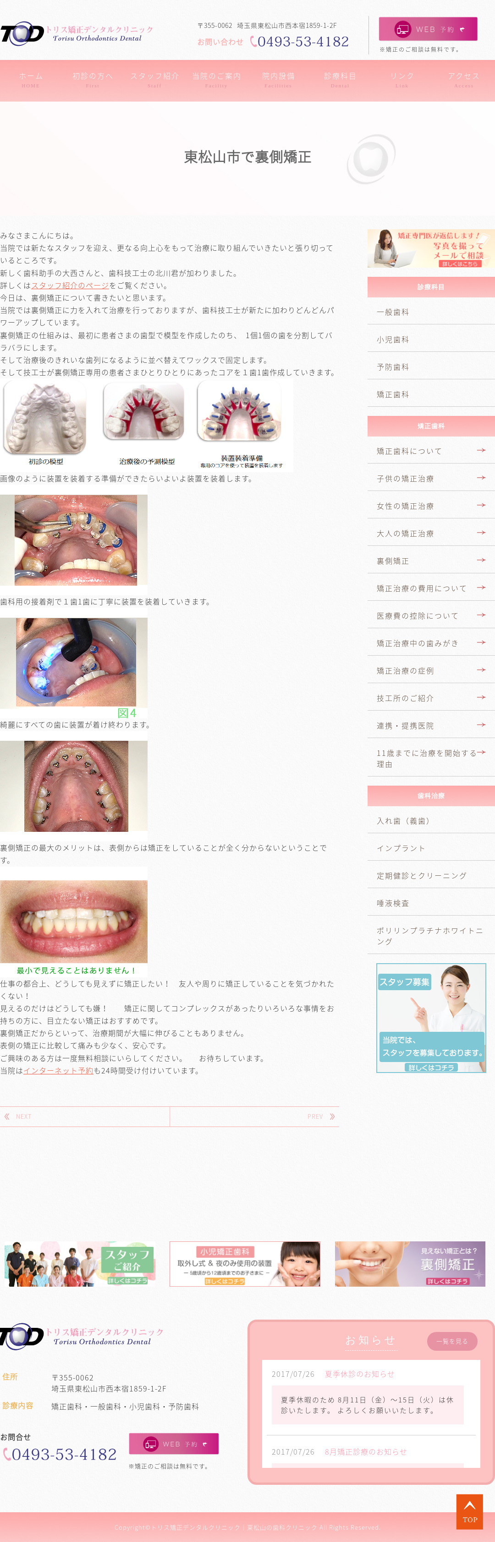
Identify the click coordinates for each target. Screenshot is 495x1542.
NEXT (24, 1116)
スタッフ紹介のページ (70, 285)
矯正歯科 (393, 393)
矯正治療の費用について (422, 587)
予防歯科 (393, 366)
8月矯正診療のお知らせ (366, 1451)
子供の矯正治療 (405, 478)
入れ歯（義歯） (405, 820)
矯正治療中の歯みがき (418, 642)
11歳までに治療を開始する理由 (427, 758)
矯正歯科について (410, 450)
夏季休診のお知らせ (360, 1373)
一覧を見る (452, 1341)
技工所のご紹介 (405, 697)
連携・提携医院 (405, 725)
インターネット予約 (58, 1070)
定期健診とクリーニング (422, 875)
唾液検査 (393, 902)
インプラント (401, 847)
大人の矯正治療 (405, 533)
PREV (315, 1116)
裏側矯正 (393, 560)
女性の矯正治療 (405, 505)
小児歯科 (393, 339)
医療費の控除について (418, 615)
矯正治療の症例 (405, 670)
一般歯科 (393, 311)
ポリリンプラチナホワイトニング (430, 936)
